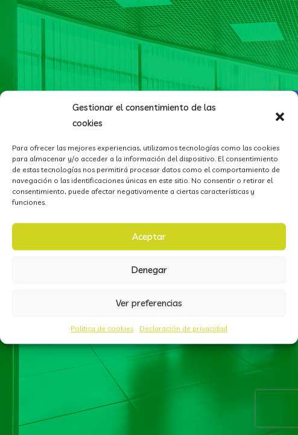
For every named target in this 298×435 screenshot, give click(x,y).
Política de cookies (102, 328)
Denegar (149, 270)
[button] (280, 115)
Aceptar (149, 236)
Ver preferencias (149, 303)
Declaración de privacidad (183, 328)
